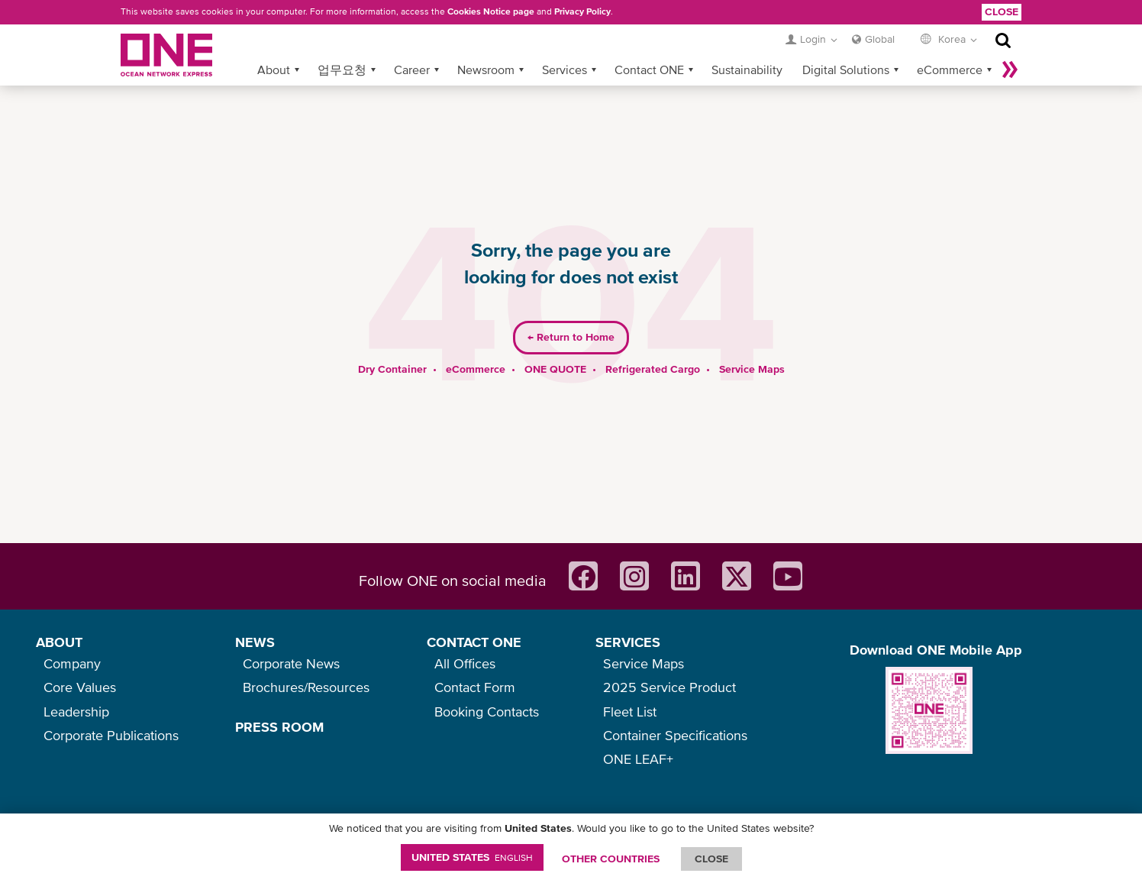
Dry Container (392, 344)
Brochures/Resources (306, 687)
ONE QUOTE (555, 344)
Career (412, 45)
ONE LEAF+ (638, 759)
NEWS (255, 642)
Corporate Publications (111, 735)
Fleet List (629, 711)
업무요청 (342, 45)
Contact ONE (649, 45)
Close (1001, 11)
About (273, 45)
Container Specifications (675, 735)
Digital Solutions (845, 45)
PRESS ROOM (279, 727)
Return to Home (571, 313)
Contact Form (474, 687)
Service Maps (752, 344)
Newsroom (486, 45)
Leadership (76, 711)
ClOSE (711, 858)
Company (72, 663)
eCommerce (949, 45)
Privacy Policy (582, 11)
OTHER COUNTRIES (611, 858)
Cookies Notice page (490, 11)
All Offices (464, 663)
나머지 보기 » (1009, 45)
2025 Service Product (669, 687)
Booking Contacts (486, 711)
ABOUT (59, 642)
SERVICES (627, 642)
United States (472, 857)
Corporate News (291, 663)
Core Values (80, 687)
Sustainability (746, 45)
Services (564, 45)
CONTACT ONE (474, 642)
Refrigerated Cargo (652, 344)
